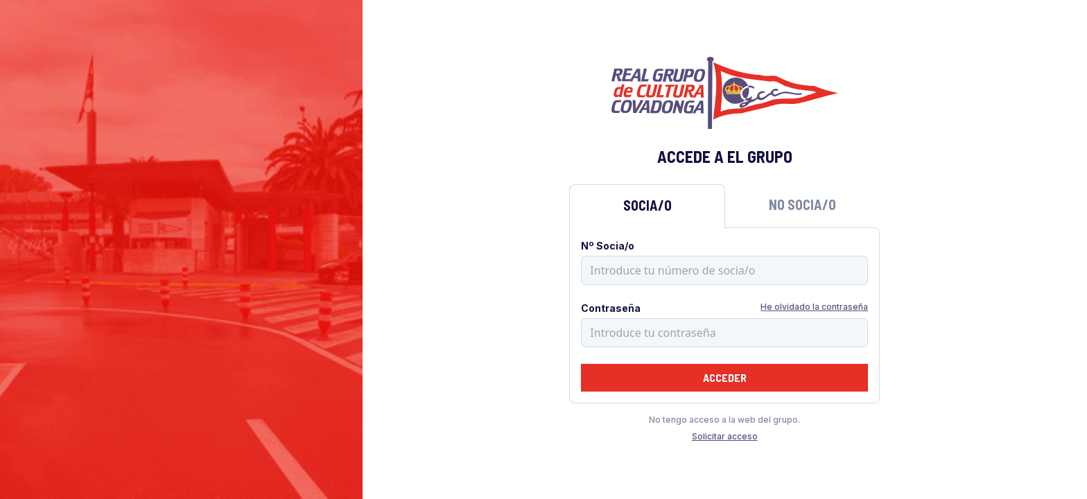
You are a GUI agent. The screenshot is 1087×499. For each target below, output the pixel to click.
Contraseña (611, 308)
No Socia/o (802, 204)
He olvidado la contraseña (814, 306)
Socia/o (647, 205)
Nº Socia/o (607, 246)
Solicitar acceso (725, 436)
